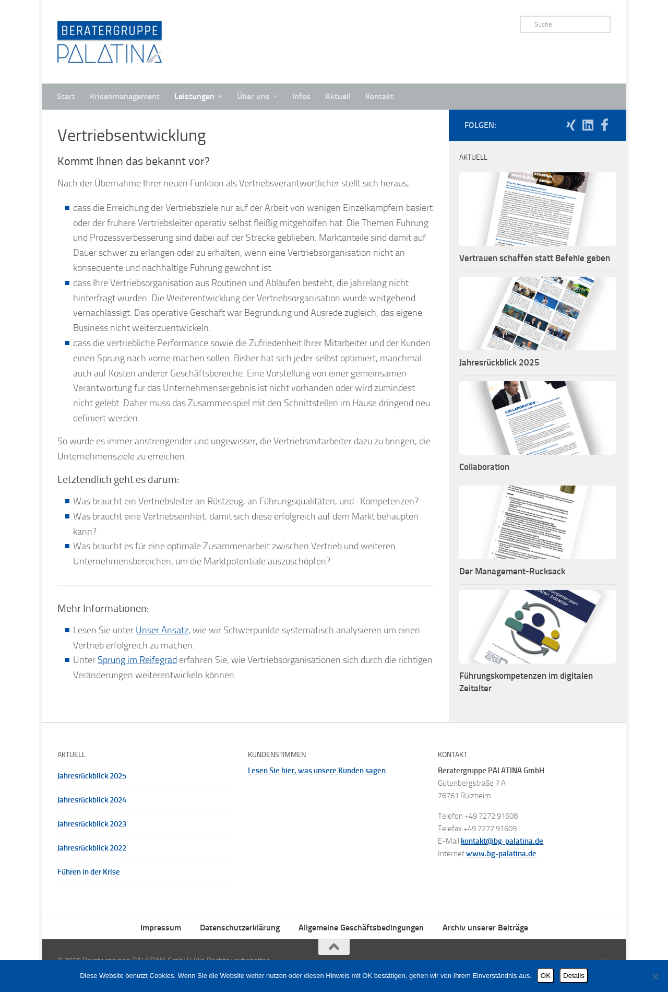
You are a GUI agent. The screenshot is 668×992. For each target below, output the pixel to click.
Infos (301, 96)
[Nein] (655, 976)
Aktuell (338, 96)
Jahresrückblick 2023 (91, 824)
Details (573, 975)
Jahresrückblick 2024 (91, 800)
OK (546, 975)
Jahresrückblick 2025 (499, 362)
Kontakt (379, 96)
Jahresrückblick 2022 (91, 848)
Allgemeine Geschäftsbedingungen (361, 927)
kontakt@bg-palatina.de (502, 841)
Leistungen (194, 96)
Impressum (160, 927)
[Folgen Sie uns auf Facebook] (604, 125)
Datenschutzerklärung (240, 927)
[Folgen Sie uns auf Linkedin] (587, 125)
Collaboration (484, 467)
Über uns (253, 96)
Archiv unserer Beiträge (485, 927)
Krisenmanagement (125, 96)
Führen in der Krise (88, 872)
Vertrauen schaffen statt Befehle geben (534, 258)
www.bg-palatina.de (501, 853)
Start (66, 96)
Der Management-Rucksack (512, 571)
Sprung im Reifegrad (137, 660)
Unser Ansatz (162, 630)
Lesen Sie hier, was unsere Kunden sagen (317, 770)
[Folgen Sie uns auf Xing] (571, 125)
